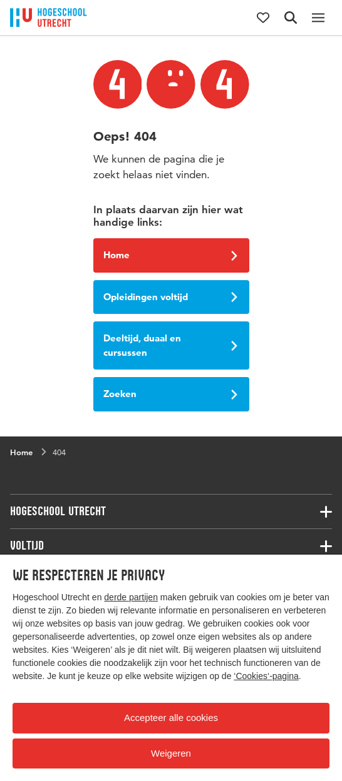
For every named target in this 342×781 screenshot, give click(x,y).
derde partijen (131, 597)
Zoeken (170, 394)
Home (170, 255)
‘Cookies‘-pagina (266, 676)
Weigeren (171, 753)
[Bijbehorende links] (171, 511)
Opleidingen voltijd (170, 297)
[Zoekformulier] (290, 17)
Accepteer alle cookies (171, 717)
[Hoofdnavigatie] (318, 17)
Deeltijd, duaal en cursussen (170, 345)
